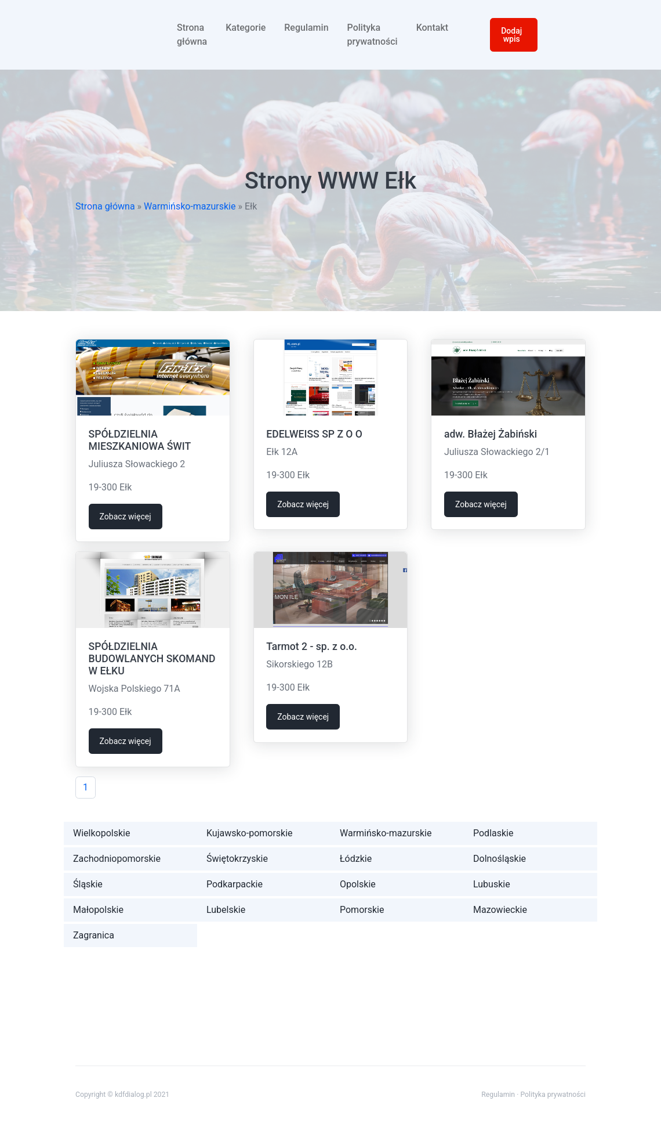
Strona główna (192, 34)
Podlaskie (493, 833)
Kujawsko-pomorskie (249, 833)
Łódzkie (356, 858)
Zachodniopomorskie (117, 858)
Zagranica (93, 935)
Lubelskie (225, 909)
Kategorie (246, 27)
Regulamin (306, 27)
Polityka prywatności (372, 34)
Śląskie (88, 884)
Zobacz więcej (125, 516)
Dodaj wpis (511, 35)
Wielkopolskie (101, 833)
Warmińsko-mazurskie (189, 206)
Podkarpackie (234, 884)
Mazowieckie (500, 909)
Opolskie (358, 884)
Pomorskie (362, 909)
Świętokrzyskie (237, 858)
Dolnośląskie (499, 858)
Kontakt (432, 27)
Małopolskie (98, 909)
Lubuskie (491, 884)
